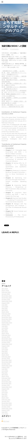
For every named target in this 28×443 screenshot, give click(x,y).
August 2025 (5, 303)
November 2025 (6, 297)
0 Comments (14, 49)
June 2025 (5, 306)
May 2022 (4, 372)
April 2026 (5, 288)
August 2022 (5, 367)
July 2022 (4, 369)
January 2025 (6, 315)
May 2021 (4, 394)
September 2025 (7, 301)
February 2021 (6, 399)
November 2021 (6, 383)
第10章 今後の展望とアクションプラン (13, 105)
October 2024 (6, 321)
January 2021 (6, 401)
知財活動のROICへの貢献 (14, 46)
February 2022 (6, 378)
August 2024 (6, 324)
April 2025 (5, 310)
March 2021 (5, 397)
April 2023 (5, 353)
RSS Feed (6, 421)
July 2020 (5, 412)
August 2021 (5, 389)
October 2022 (6, 363)
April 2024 (5, 331)
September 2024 (7, 322)
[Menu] (2, 1)
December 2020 (7, 403)
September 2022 (7, 365)
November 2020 (7, 405)
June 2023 (5, 349)
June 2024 (5, 328)
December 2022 (6, 360)
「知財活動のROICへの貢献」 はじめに (13, 71)
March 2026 (5, 290)
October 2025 (6, 299)
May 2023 (4, 351)
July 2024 (5, 326)
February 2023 (6, 356)
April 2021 (4, 396)
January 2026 (6, 294)
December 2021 (6, 381)
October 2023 (6, 342)
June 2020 (5, 414)
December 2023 (6, 338)
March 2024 (5, 333)
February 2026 (6, 292)
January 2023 (6, 358)
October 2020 (6, 406)
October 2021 (6, 385)
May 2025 (4, 308)
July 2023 (4, 347)
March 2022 (5, 376)
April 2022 (5, 374)
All (2, 418)
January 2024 (6, 337)
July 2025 (4, 304)
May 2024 (5, 329)
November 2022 (6, 362)
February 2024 (6, 335)
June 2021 (5, 392)
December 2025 (6, 296)
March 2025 (5, 312)
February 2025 (6, 313)
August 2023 (5, 346)
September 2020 (7, 408)
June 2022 (5, 371)
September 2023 (7, 344)
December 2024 (7, 317)
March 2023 (5, 355)
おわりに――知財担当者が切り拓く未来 (13, 106)
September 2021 (7, 387)
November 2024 (7, 319)
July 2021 (4, 390)
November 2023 (6, 340)
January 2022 (6, 380)
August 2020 (6, 410)
